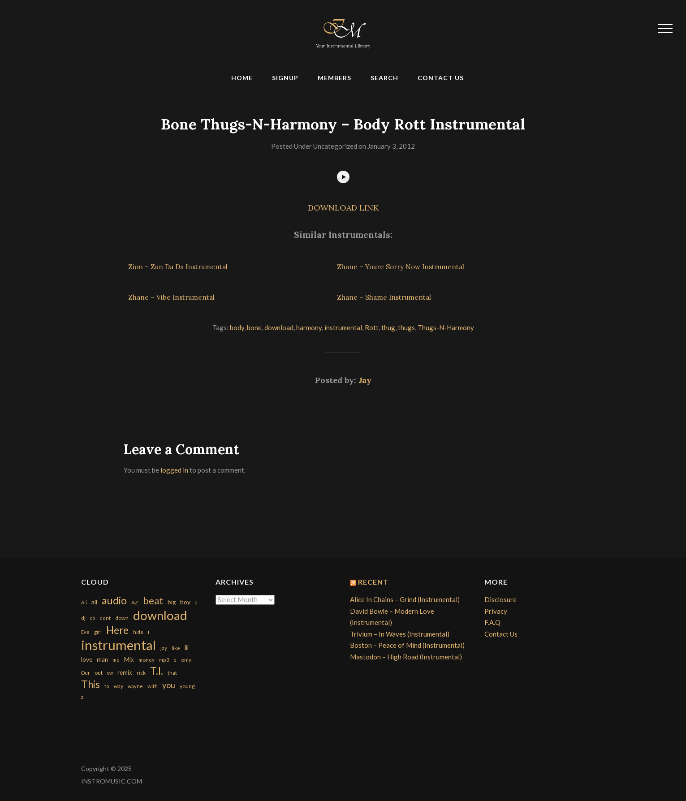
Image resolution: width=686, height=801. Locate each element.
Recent (373, 581)
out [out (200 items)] (99, 672)
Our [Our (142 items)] (85, 673)
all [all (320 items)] (94, 602)
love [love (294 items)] (86, 659)
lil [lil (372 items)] (187, 647)
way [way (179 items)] (118, 686)
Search (384, 78)
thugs (406, 327)
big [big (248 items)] (172, 602)
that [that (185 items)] (172, 672)
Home (242, 78)
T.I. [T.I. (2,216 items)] (156, 671)
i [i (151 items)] (148, 632)
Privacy (495, 611)
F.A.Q (492, 622)
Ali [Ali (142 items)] (84, 602)
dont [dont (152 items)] (105, 618)
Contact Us (441, 78)
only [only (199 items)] (186, 659)
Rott (372, 327)
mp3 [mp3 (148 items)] (164, 660)
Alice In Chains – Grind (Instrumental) (405, 599)
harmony (309, 327)
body (237, 327)
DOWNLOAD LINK (343, 207)
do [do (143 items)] (92, 618)
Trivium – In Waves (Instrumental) (399, 634)
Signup (285, 78)
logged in (174, 470)
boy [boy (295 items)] (185, 602)
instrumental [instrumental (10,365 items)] (118, 645)
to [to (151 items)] (106, 686)
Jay (364, 380)
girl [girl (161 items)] (98, 632)
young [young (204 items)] (187, 686)
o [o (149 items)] (175, 660)
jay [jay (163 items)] (163, 648)
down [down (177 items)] (122, 618)
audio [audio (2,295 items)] (114, 600)
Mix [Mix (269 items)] (129, 659)
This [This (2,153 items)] (90, 684)
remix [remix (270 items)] (124, 672)
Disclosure (500, 599)
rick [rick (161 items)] (141, 673)
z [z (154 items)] (82, 697)
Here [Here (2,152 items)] (117, 630)
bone (254, 327)
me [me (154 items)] (116, 660)
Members (334, 78)
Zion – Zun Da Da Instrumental (178, 267)
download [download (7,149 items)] (160, 615)
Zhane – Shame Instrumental (384, 297)
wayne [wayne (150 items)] (135, 686)
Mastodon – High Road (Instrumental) (406, 657)
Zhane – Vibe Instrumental (171, 297)
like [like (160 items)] (176, 648)
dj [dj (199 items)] (83, 618)
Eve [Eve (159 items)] (85, 632)
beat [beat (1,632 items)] (153, 601)
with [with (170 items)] (152, 686)
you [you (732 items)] (168, 685)
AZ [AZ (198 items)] (134, 602)
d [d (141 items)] (196, 602)
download (278, 327)
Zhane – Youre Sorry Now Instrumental (400, 267)
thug (388, 327)
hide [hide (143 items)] (138, 632)
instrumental (343, 327)
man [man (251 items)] (102, 659)
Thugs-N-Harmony (446, 327)
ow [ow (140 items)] (110, 673)
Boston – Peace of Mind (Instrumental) (407, 645)
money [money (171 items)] (146, 660)
